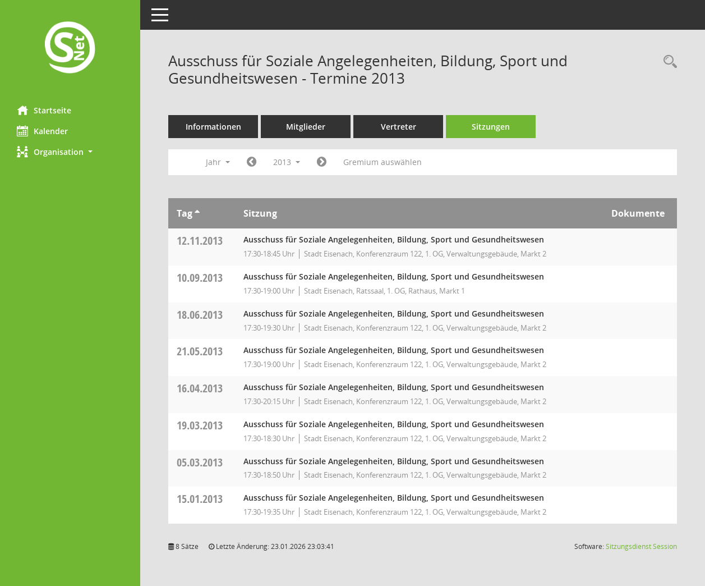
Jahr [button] (218, 162)
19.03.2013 (200, 425)
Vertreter (398, 126)
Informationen (213, 126)
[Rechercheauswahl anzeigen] (667, 62)
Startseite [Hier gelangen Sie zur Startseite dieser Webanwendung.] (44, 110)
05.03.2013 (200, 462)
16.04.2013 (200, 388)
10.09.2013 (200, 277)
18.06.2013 (200, 314)
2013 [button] (286, 162)
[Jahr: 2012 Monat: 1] (251, 162)
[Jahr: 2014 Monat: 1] (321, 162)
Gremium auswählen (382, 162)
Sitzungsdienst (641, 546)
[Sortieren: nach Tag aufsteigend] (197, 213)
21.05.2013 (200, 351)
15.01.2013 (200, 498)
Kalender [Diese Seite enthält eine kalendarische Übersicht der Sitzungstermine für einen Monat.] (42, 130)
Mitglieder (305, 126)
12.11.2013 (200, 240)
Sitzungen (491, 126)
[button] (70, 151)
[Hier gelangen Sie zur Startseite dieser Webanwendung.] (70, 48)
